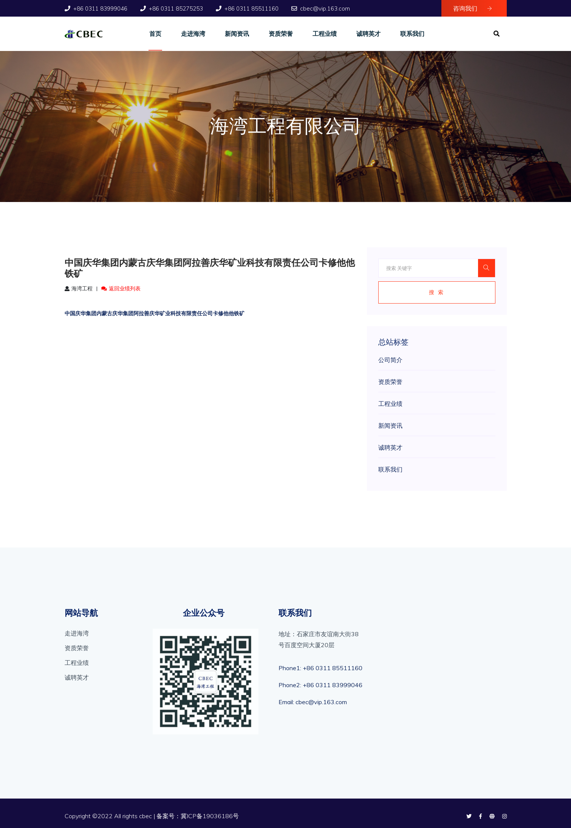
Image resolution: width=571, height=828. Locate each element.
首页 (155, 33)
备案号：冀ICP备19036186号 (197, 816)
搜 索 (436, 292)
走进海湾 (193, 33)
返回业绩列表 (121, 288)
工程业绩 (325, 33)
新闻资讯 (237, 33)
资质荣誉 (281, 33)
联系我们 (412, 33)
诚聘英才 (368, 33)
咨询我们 (472, 8)
